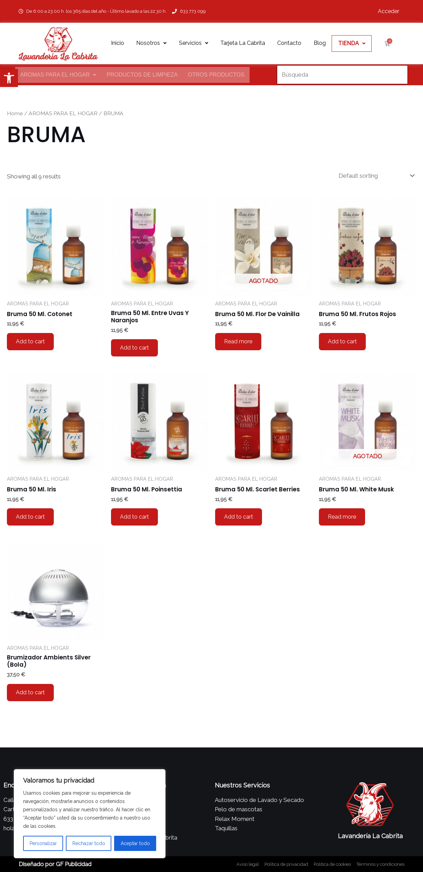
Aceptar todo (135, 843)
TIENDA (351, 43)
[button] (9, 78)
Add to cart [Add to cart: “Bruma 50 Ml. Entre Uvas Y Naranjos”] (134, 347)
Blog (320, 43)
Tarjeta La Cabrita (242, 43)
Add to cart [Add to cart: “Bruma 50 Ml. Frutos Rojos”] (342, 341)
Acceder (388, 11)
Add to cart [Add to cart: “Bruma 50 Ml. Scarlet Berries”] (238, 516)
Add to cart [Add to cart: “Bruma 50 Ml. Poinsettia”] (134, 516)
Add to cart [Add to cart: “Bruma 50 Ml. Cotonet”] (30, 341)
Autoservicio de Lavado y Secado (259, 799)
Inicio (117, 43)
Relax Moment (234, 818)
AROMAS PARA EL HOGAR (58, 75)
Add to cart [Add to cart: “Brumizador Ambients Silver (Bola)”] (30, 692)
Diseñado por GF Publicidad (55, 864)
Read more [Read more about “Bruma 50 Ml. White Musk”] (342, 516)
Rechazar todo (88, 843)
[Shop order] (375, 176)
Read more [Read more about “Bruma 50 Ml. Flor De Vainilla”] (238, 341)
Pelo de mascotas (238, 809)
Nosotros (151, 43)
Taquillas (226, 828)
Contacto (289, 43)
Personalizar (43, 843)
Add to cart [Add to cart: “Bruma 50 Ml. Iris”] (30, 516)
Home (15, 113)
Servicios (193, 43)
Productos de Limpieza (142, 75)
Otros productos (216, 75)
